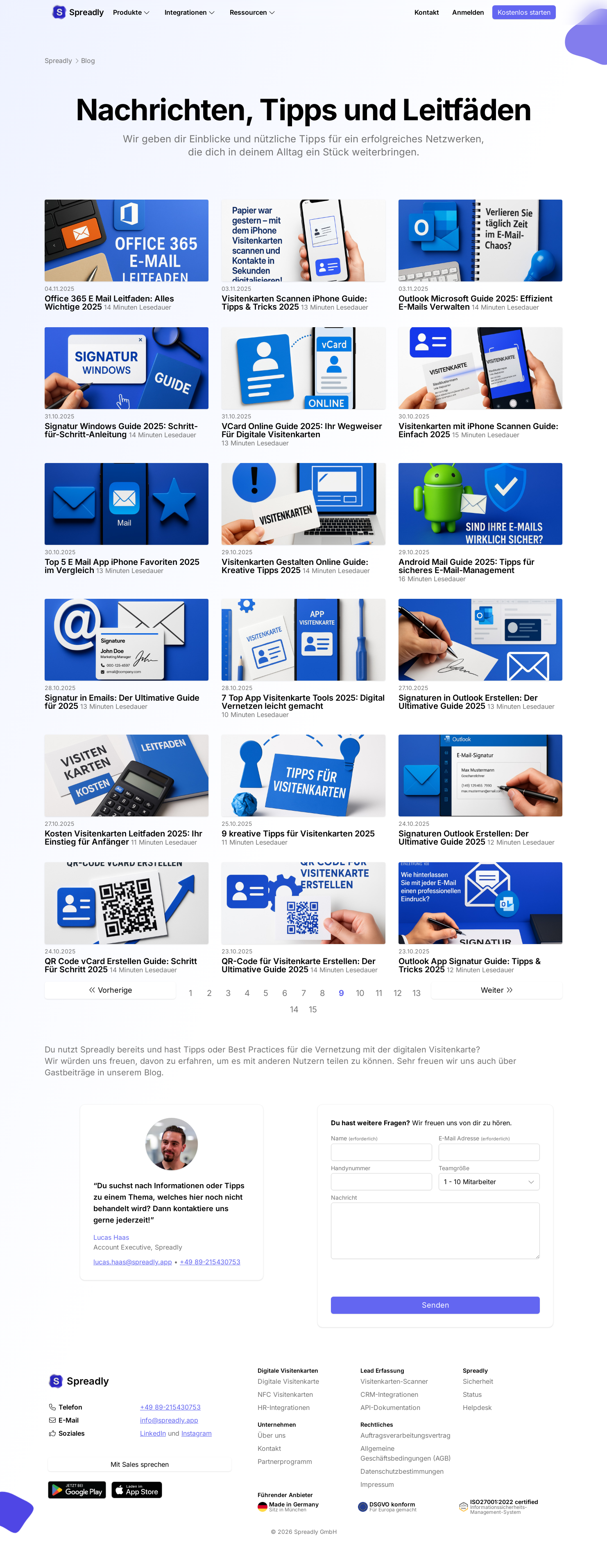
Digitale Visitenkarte (288, 1381)
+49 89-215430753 (170, 1407)
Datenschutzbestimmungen (402, 1471)
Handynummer (350, 1168)
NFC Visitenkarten (285, 1394)
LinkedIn (153, 1433)
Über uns (271, 1435)
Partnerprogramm (285, 1461)
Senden (435, 1305)
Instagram (196, 1433)
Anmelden (468, 13)
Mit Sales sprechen (140, 1464)
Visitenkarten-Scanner (394, 1381)
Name (354, 1138)
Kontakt (426, 13)
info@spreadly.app (169, 1420)
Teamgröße (454, 1168)
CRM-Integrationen (389, 1394)
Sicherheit (478, 1381)
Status (472, 1394)
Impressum (377, 1484)
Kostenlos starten (524, 13)
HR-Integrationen (284, 1407)
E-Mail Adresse (474, 1138)
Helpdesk (477, 1407)
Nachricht (344, 1197)
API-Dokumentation (390, 1407)
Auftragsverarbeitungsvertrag (405, 1435)
